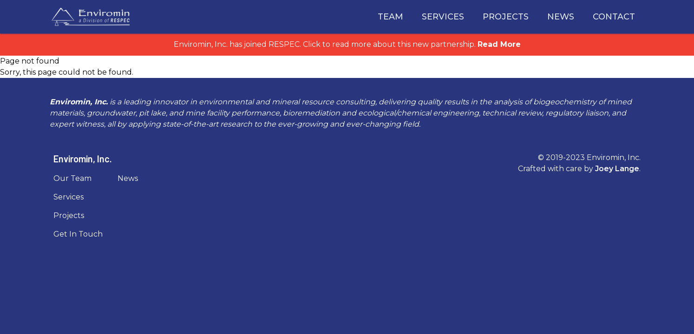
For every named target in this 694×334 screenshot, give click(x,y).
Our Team (72, 178)
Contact (614, 17)
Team (390, 17)
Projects (506, 17)
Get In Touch (78, 234)
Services (443, 17)
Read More (499, 44)
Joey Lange (617, 168)
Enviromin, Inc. (82, 158)
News (560, 17)
